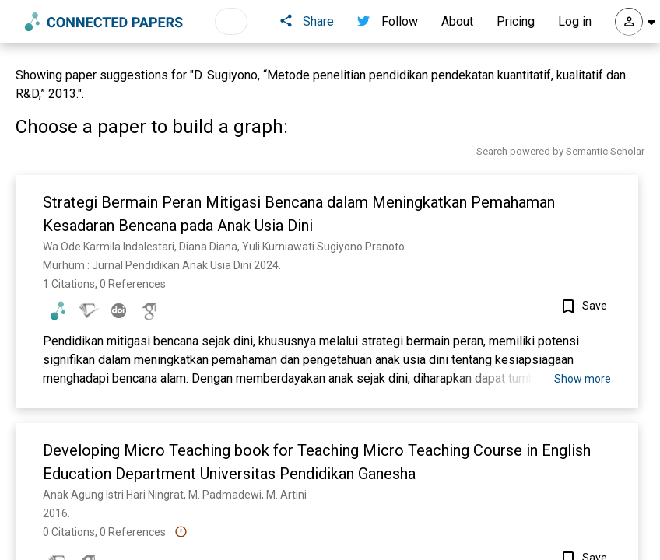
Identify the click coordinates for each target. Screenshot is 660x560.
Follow (387, 21)
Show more (582, 379)
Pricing (516, 21)
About (457, 21)
